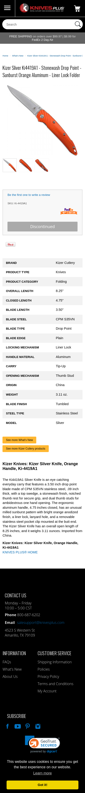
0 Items (77, 8)
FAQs (6, 661)
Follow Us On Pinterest (27, 725)
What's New (12, 669)
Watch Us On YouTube (17, 725)
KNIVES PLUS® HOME (20, 552)
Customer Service (54, 653)
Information (14, 653)
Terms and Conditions (55, 683)
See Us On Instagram (37, 725)
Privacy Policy (48, 676)
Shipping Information (55, 661)
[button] (42, 744)
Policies (44, 669)
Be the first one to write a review (28, 195)
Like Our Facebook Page (7, 725)
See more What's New (19, 440)
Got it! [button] (42, 785)
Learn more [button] (42, 773)
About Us (9, 676)
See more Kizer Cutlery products (25, 448)
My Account (47, 690)
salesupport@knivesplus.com (40, 622)
